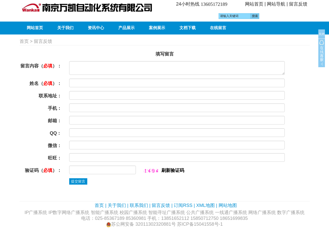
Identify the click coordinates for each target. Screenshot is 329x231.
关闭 (322, 34)
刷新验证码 (172, 170)
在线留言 (218, 28)
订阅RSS (183, 205)
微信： (55, 145)
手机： (55, 108)
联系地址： (50, 95)
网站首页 (254, 4)
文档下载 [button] (187, 28)
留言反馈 (298, 4)
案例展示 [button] (157, 28)
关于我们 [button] (65, 28)
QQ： (55, 133)
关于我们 (117, 205)
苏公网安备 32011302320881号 (143, 224)
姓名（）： (46, 83)
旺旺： (55, 158)
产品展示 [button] (126, 28)
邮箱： (55, 120)
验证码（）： (43, 170)
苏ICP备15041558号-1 (200, 224)
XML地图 (205, 205)
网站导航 (276, 4)
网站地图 (228, 205)
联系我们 (139, 205)
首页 (24, 41)
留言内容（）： (41, 65)
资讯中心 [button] (96, 28)
